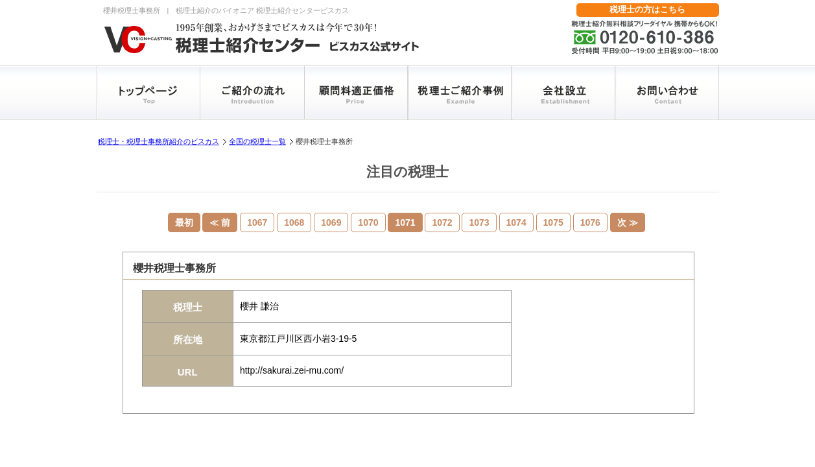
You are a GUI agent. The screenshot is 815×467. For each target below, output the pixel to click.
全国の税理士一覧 (257, 141)
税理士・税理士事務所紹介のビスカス (158, 141)
